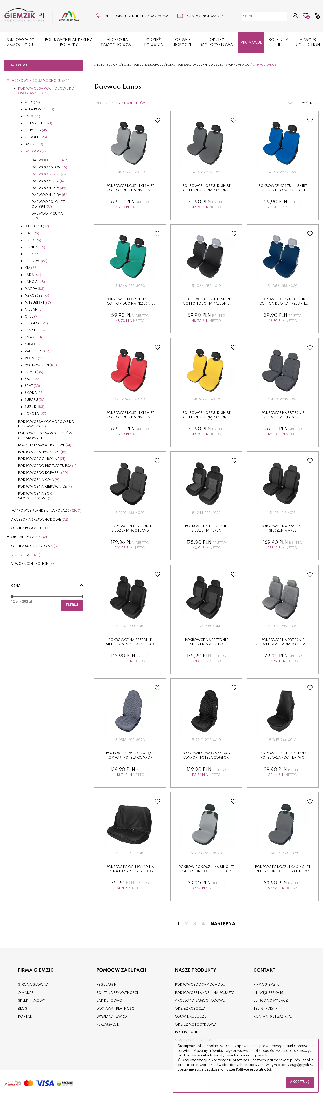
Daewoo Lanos (49, 174)
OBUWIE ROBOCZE (183, 42)
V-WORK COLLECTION (33, 563)
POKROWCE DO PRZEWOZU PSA (48, 466)
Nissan (35, 309)
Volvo (34, 358)
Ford (33, 240)
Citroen (36, 137)
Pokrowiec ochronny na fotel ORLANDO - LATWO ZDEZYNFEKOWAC (283, 758)
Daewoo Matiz (48, 181)
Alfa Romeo (39, 109)
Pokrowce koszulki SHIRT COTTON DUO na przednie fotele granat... (283, 304)
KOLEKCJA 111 (278, 42)
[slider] (12, 596)
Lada (33, 275)
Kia (31, 268)
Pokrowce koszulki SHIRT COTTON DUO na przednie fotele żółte (206, 417)
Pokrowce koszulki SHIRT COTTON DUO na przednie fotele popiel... (130, 190)
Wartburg (37, 351)
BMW (32, 116)
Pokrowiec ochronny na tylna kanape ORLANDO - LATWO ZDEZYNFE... (130, 871)
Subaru (35, 399)
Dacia (34, 144)
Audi (32, 102)
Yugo (33, 344)
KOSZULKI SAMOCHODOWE (44, 445)
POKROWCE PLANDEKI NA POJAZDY (69, 42)
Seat (32, 386)
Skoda (34, 393)
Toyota (35, 413)
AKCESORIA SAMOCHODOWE (117, 42)
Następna (222, 924)
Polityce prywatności (253, 1069)
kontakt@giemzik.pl (205, 16)
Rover (34, 372)
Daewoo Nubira (49, 195)
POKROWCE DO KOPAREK (43, 472)
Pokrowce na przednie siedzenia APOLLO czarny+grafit (206, 644)
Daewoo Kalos (49, 167)
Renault (36, 330)
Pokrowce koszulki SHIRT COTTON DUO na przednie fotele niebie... (283, 190)
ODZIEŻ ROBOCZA (153, 42)
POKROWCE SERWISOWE (42, 452)
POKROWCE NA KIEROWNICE (45, 486)
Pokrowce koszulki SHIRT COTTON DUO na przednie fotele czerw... (130, 417)
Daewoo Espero (49, 160)
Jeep (32, 254)
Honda (35, 247)
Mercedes (37, 295)
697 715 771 (269, 1008)
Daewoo (36, 151)
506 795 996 (158, 16)
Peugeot (36, 323)
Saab (33, 379)
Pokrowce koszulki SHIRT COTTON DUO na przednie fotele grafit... (206, 190)
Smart (33, 337)
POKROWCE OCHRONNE (41, 459)
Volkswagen (41, 365)
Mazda (34, 288)
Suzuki (34, 406)
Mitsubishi (38, 302)
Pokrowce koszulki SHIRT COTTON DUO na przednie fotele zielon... (130, 304)
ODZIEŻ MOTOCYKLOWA (217, 42)
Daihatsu (37, 226)
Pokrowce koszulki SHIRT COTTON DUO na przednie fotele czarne (206, 304)
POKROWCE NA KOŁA (38, 479)
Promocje (251, 43)
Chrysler (36, 130)
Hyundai (36, 261)
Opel (33, 316)
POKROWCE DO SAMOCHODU (20, 42)
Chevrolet (38, 123)
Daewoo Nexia (48, 188)
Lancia (35, 281)
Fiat (32, 233)
